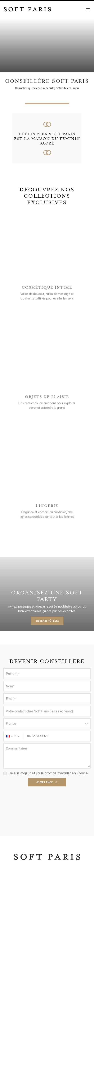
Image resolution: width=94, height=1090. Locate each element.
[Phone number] (58, 736)
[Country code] (12, 736)
